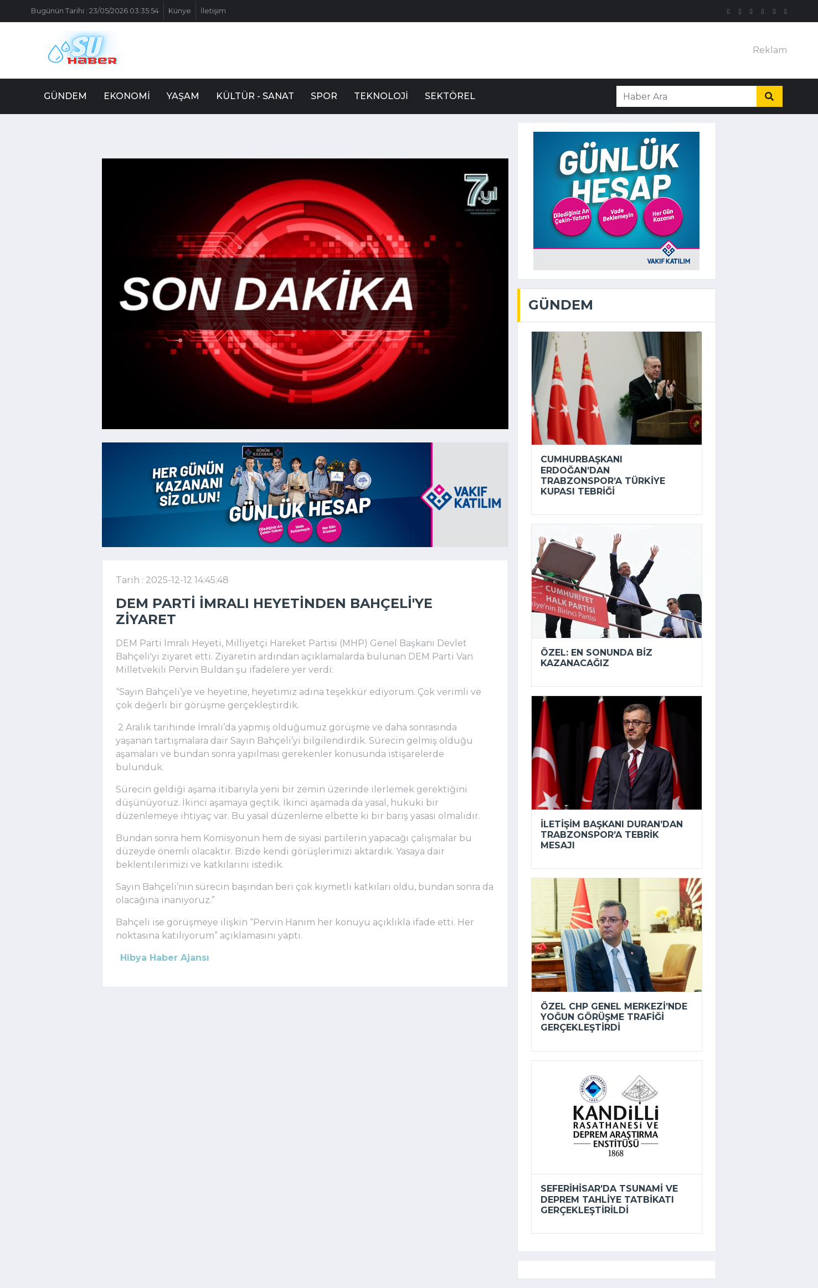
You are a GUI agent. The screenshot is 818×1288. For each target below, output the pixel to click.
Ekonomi (127, 96)
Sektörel (450, 96)
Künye (179, 11)
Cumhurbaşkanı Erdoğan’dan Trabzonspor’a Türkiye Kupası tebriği (603, 475)
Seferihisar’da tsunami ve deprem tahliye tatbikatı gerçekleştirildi (609, 1199)
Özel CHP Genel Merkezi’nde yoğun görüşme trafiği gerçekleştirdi (614, 1017)
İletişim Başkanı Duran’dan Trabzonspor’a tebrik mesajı (612, 835)
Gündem (65, 96)
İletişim (213, 11)
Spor (324, 96)
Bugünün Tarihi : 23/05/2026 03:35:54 (95, 11)
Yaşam (183, 96)
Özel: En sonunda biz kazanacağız (596, 657)
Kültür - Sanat (255, 96)
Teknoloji (381, 96)
